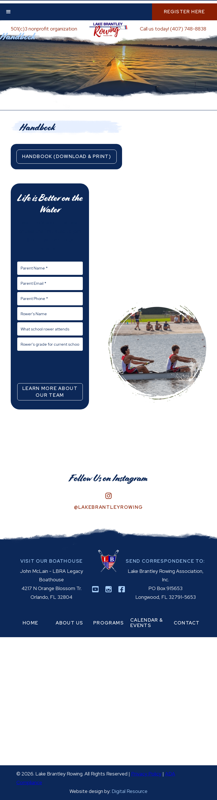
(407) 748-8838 (188, 29)
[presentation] (50, 367)
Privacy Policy (146, 774)
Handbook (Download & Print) (66, 156)
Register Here (184, 11)
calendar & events (146, 623)
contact (187, 623)
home (30, 623)
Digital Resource (129, 791)
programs (108, 623)
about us (69, 623)
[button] (8, 11)
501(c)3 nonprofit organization (44, 29)
